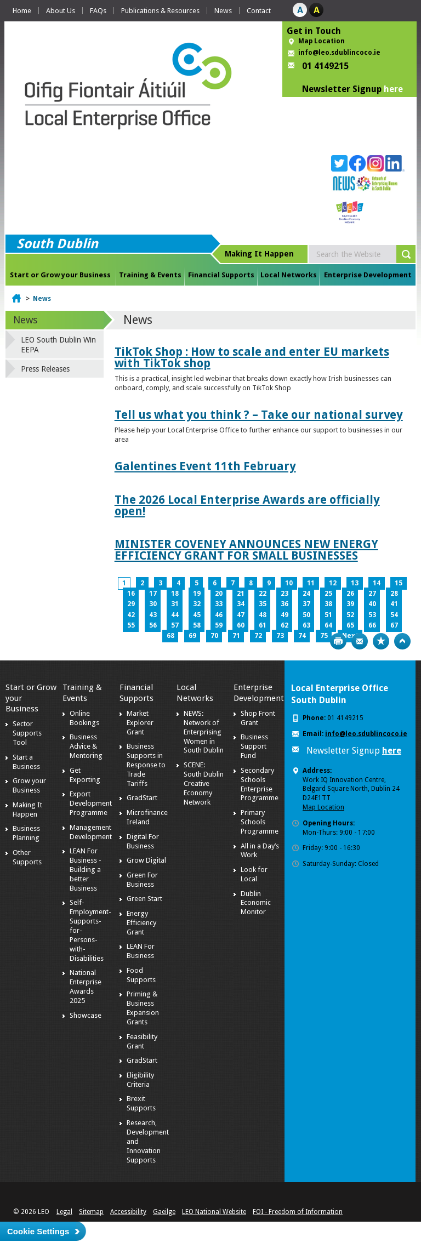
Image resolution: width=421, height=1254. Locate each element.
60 (240, 625)
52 (350, 615)
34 (240, 604)
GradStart (142, 798)
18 (175, 593)
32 (197, 604)
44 (175, 615)
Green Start (144, 898)
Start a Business (26, 762)
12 (333, 583)
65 (350, 625)
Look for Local (254, 874)
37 (306, 604)
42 (131, 615)
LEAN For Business (141, 951)
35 (262, 604)
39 (350, 604)
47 (240, 615)
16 (131, 593)
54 (394, 615)
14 (376, 583)
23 (284, 593)
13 (355, 583)
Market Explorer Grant (140, 722)
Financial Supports (221, 275)
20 (219, 593)
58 (197, 625)
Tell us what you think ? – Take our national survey (259, 414)
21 (240, 593)
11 (311, 583)
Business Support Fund (254, 746)
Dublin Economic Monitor (256, 903)
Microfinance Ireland (147, 817)
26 (350, 593)
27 (372, 593)
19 (197, 593)
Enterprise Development (368, 275)
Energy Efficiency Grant (141, 922)
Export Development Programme (91, 803)
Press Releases (45, 368)
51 (328, 615)
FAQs (98, 11)
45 (197, 615)
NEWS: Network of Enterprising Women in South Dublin (204, 732)
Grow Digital (146, 860)
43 (153, 615)
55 (131, 625)
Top (402, 641)
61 (262, 625)
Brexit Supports (141, 1103)
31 (175, 604)
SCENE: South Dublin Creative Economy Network (204, 783)
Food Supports (141, 975)
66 (372, 625)
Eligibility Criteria (140, 1079)
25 (328, 593)
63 (306, 625)
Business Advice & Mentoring (86, 746)
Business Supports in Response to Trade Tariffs (146, 765)
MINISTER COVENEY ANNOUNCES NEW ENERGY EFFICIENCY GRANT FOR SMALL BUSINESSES (246, 549)
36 (284, 604)
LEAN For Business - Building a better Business (85, 869)
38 (328, 604)
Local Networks (288, 275)
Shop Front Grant (258, 718)
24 (306, 593)
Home (22, 11)
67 (394, 625)
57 (175, 625)
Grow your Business (29, 785)
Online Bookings (84, 718)
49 (284, 615)
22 (262, 593)
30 (153, 604)
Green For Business (142, 879)
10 (289, 583)
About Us (60, 11)
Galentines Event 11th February (205, 466)
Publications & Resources (160, 11)
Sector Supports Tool (27, 733)
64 (328, 625)
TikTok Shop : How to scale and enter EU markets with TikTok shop (252, 357)
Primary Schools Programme (259, 821)
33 (219, 604)
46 (219, 615)
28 (394, 593)
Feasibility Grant (142, 1041)
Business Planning (26, 833)
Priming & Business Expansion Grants (143, 1008)
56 (153, 625)
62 (284, 625)
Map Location (321, 41)
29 (131, 604)
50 (306, 615)
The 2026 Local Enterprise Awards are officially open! (247, 505)
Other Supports (27, 857)
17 (153, 593)
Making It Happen (27, 809)
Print (338, 641)
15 (398, 583)
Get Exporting (85, 775)
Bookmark (381, 641)
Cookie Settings (38, 1231)
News (223, 11)
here (393, 89)
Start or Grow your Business (60, 275)
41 (394, 604)
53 (372, 615)
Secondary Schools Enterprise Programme (259, 784)
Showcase (85, 1015)
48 (262, 615)
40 (372, 604)
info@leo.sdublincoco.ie (339, 52)
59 (219, 625)
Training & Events (150, 275)
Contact (259, 11)
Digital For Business (143, 841)
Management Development (91, 832)
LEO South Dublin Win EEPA (58, 344)
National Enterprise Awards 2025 (85, 986)
